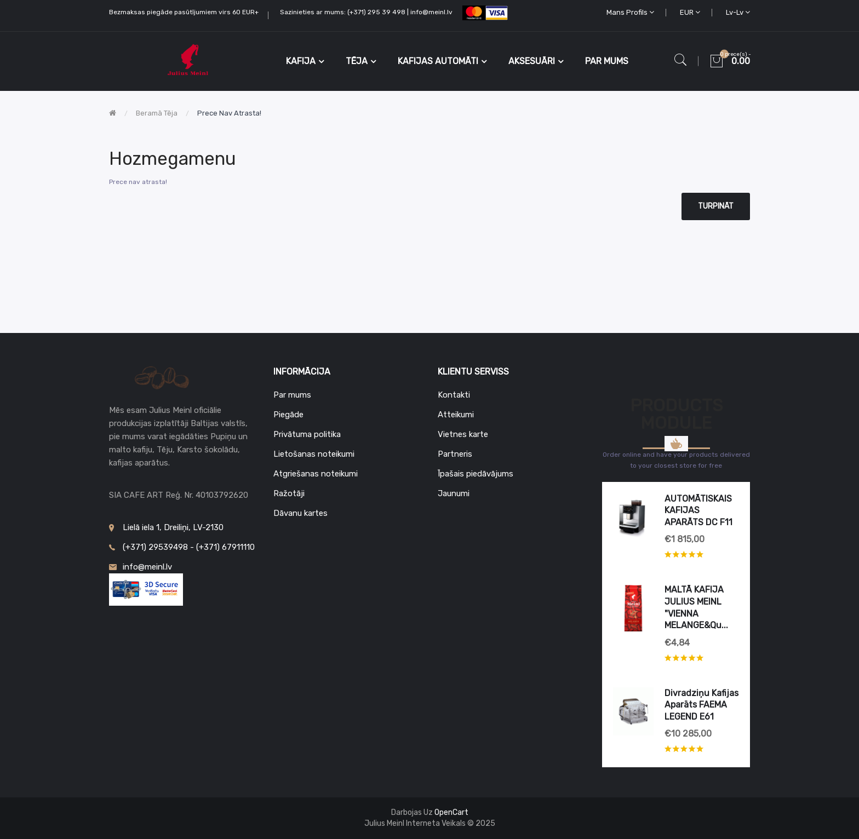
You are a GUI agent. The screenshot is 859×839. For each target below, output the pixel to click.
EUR (690, 12)
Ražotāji (289, 493)
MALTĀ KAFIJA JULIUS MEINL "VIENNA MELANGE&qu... (696, 607)
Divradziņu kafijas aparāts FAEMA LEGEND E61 (701, 705)
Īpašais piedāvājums (475, 474)
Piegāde (288, 415)
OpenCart (451, 812)
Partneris (455, 454)
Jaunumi (453, 493)
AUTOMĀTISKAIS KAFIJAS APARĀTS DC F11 (698, 510)
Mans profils (630, 12)
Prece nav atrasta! (229, 113)
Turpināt (716, 206)
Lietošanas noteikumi (313, 454)
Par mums (292, 395)
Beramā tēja (156, 113)
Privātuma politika (307, 434)
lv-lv (738, 12)
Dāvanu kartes (300, 513)
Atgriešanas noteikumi (315, 474)
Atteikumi (456, 415)
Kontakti (454, 395)
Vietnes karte (463, 434)
